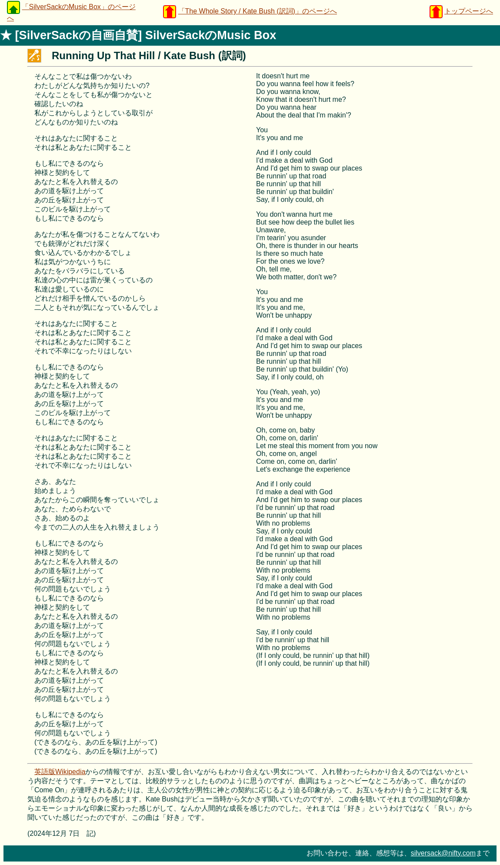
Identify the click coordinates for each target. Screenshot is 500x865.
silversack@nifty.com (443, 853)
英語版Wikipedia (59, 771)
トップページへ (468, 11)
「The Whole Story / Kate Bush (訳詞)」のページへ (257, 11)
